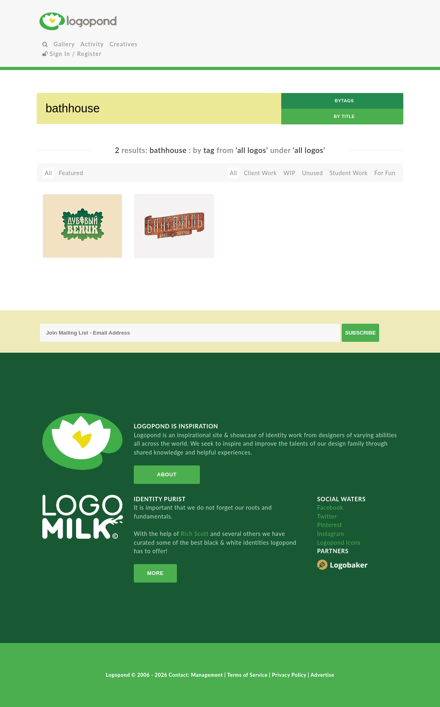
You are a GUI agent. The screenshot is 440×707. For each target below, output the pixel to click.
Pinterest (329, 524)
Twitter (327, 516)
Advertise (322, 675)
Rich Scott (195, 533)
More (155, 573)
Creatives (123, 44)
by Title (344, 116)
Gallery (64, 44)
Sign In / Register (72, 53)
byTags (344, 100)
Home (99, 21)
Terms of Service (248, 675)
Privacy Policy (290, 675)
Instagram (330, 533)
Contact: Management (196, 675)
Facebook (330, 507)
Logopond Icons (338, 542)
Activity (92, 44)
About (166, 474)
